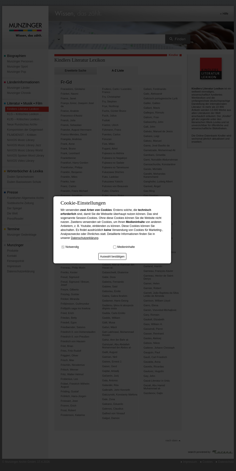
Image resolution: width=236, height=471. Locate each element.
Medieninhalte (126, 247)
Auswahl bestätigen (112, 256)
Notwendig (72, 247)
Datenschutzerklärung (84, 238)
